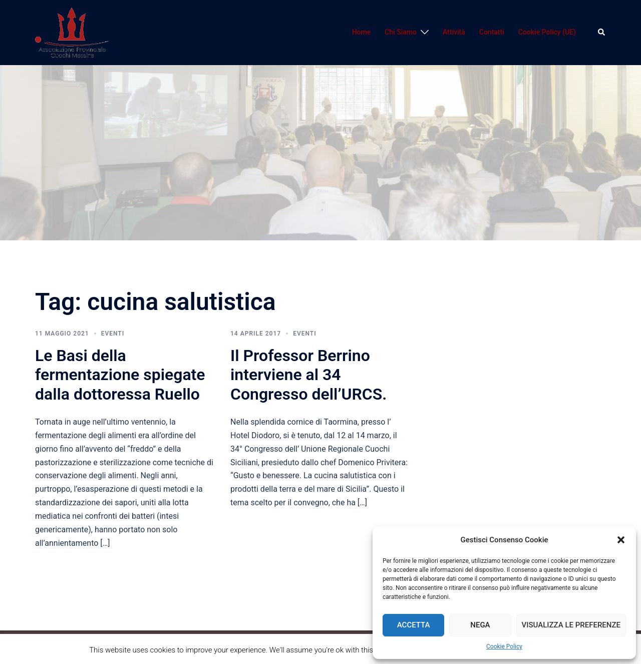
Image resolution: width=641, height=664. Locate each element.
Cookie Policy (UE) (547, 32)
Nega (480, 624)
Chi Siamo (401, 32)
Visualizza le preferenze (571, 624)
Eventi (112, 333)
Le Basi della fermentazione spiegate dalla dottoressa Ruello (120, 375)
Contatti (491, 32)
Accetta (413, 624)
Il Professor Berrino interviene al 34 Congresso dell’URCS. (308, 375)
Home (361, 32)
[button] (621, 540)
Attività (454, 32)
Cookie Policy (504, 646)
